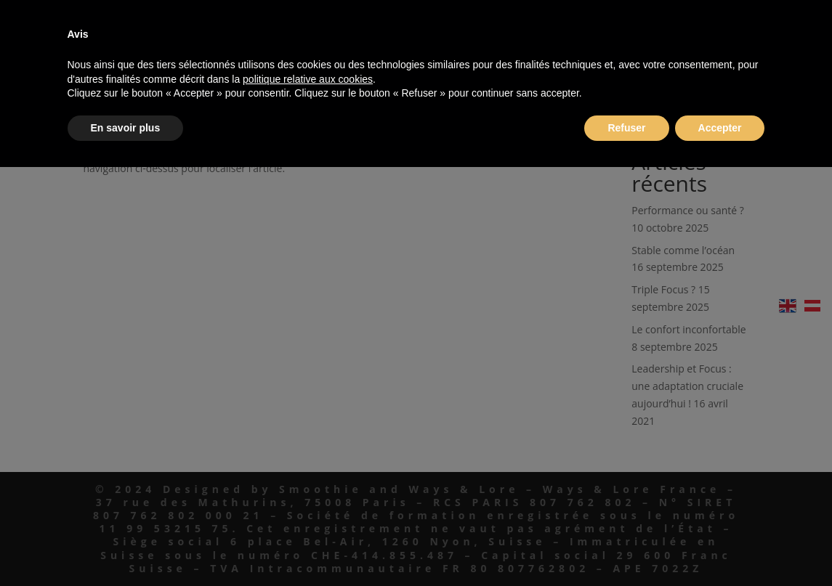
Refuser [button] (626, 128)
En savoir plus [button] (126, 128)
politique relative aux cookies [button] (308, 79)
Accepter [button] (720, 128)
